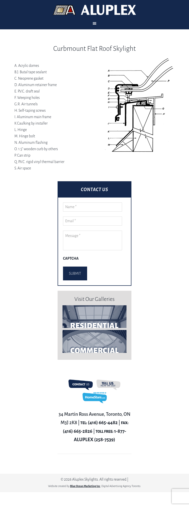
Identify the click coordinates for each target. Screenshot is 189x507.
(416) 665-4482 (103, 422)
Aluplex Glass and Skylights (94, 10)
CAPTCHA (71, 258)
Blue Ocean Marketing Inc (85, 486)
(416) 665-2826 (77, 431)
